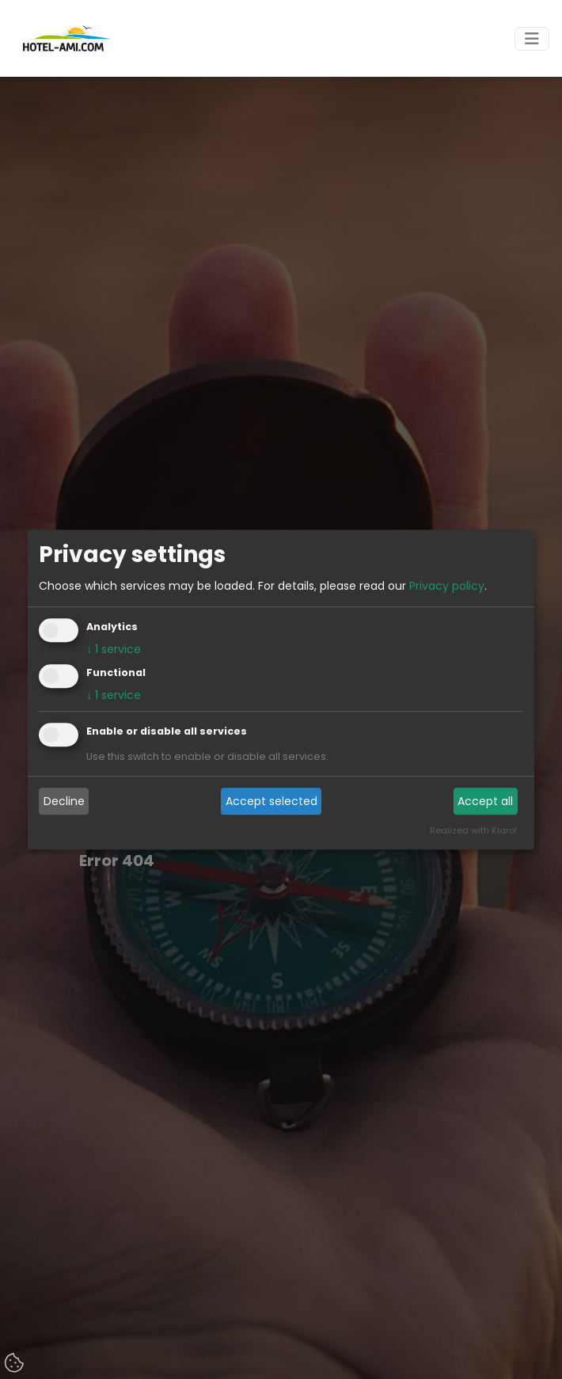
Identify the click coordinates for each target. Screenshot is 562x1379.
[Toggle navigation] (532, 39)
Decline (64, 801)
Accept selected (271, 801)
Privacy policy (446, 586)
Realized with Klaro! (473, 830)
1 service (113, 649)
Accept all (485, 801)
